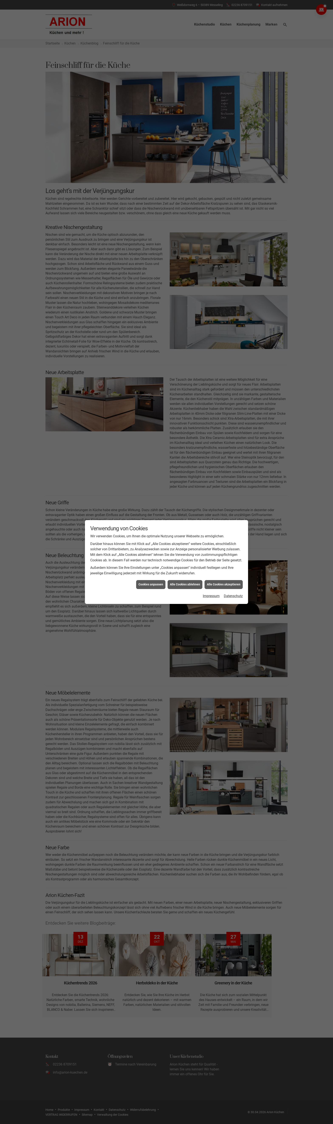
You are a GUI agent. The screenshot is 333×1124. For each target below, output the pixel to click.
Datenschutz (233, 588)
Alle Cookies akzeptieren (223, 576)
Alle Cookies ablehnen (185, 576)
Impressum (211, 588)
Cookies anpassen (150, 576)
